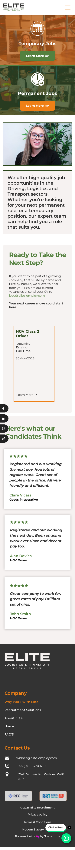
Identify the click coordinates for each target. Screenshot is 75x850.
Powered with (25, 836)
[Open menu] (67, 7)
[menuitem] (37, 702)
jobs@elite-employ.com (27, 295)
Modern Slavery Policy (37, 829)
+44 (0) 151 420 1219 (31, 766)
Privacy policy (37, 814)
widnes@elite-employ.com (36, 758)
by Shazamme (50, 836)
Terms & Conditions (37, 822)
